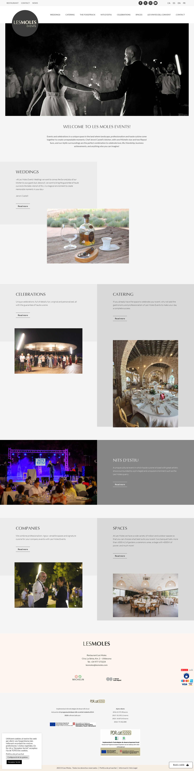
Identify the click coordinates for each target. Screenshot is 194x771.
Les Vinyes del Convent (159, 14)
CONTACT (180, 14)
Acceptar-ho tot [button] (14, 762)
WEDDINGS (55, 14)
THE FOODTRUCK (87, 14)
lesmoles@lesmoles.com (96, 665)
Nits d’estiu (106, 14)
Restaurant (12, 3)
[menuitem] (169, 3)
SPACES (139, 14)
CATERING (70, 14)
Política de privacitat (15, 754)
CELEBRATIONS (123, 14)
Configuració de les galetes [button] (18, 757)
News (35, 3)
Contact (25, 3)
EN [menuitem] (179, 3)
